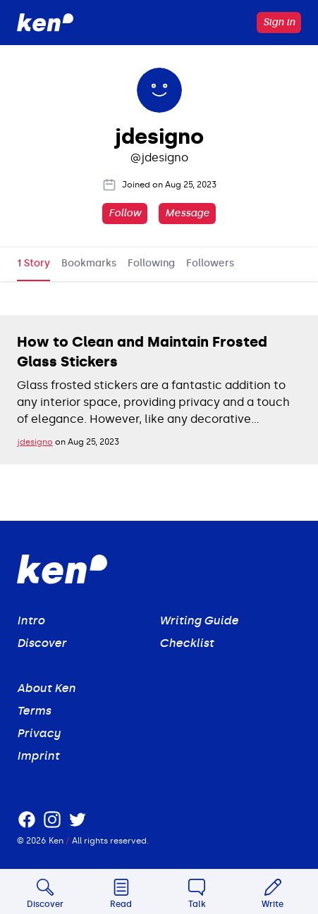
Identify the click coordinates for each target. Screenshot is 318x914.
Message (187, 213)
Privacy (39, 733)
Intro (30, 620)
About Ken (46, 688)
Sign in (279, 22)
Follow (125, 213)
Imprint (38, 755)
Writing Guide (198, 620)
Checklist (186, 643)
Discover (41, 643)
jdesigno (35, 442)
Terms (34, 710)
